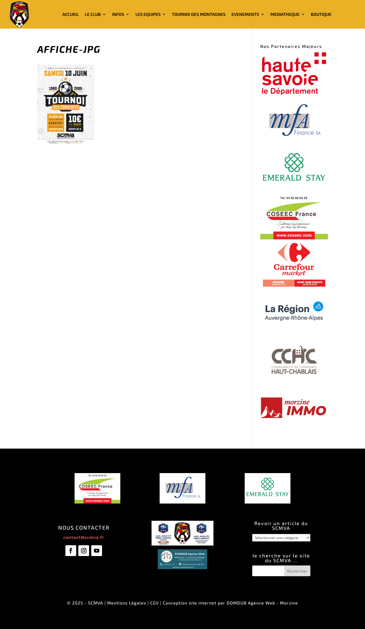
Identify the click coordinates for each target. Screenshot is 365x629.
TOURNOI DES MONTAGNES (199, 14)
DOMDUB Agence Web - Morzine (262, 602)
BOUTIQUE (321, 14)
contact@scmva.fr (83, 537)
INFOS (118, 14)
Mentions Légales (126, 602)
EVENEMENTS (245, 14)
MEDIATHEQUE (285, 14)
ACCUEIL (70, 14)
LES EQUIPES (147, 14)
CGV (154, 602)
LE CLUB (93, 14)
